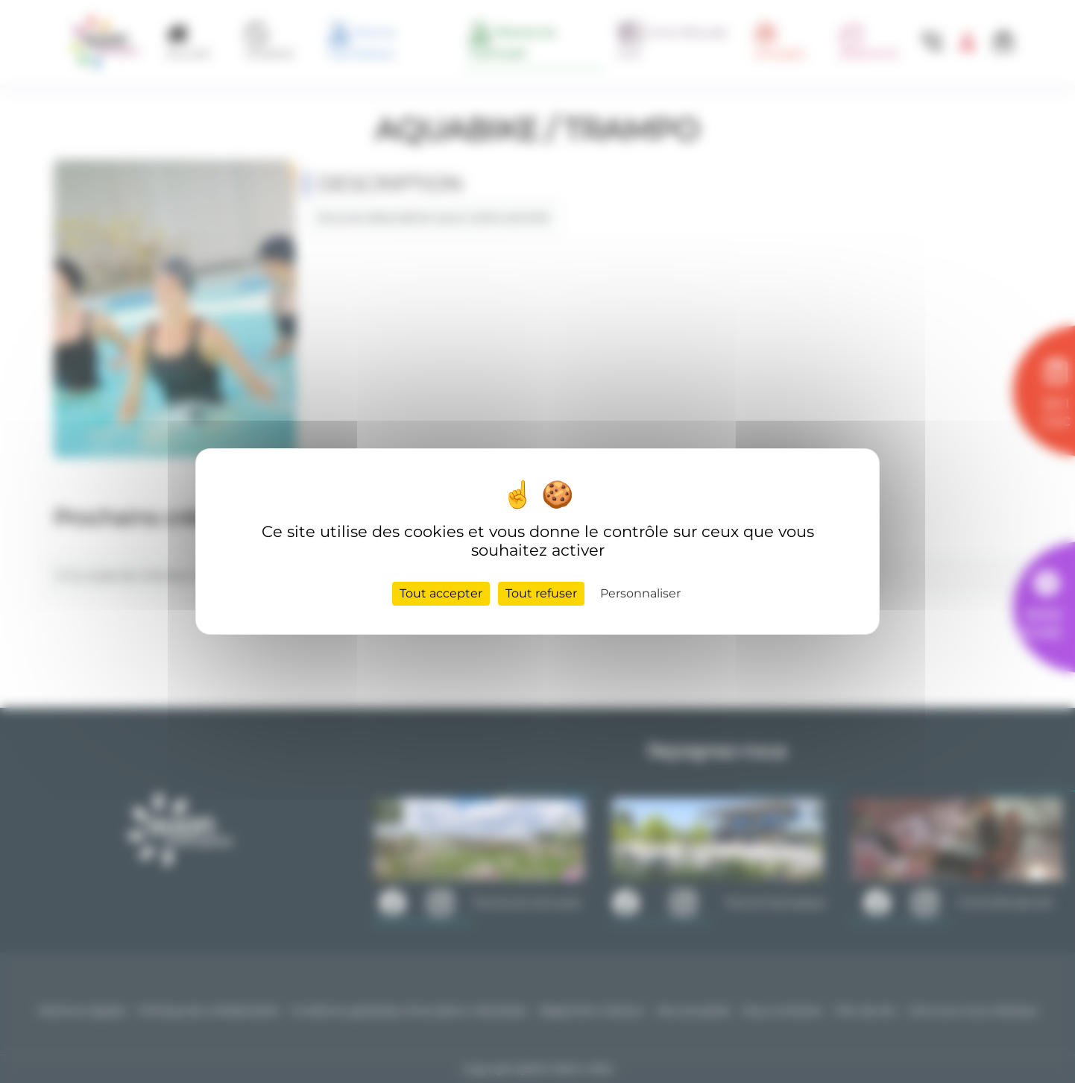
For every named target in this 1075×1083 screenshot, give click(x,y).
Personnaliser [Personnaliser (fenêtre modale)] (640, 593)
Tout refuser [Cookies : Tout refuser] (541, 593)
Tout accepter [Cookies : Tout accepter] (441, 593)
